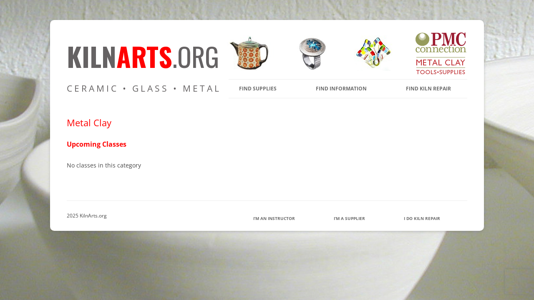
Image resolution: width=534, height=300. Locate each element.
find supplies (258, 88)
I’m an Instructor (274, 218)
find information (341, 88)
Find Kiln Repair (428, 88)
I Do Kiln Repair (422, 218)
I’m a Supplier (349, 218)
